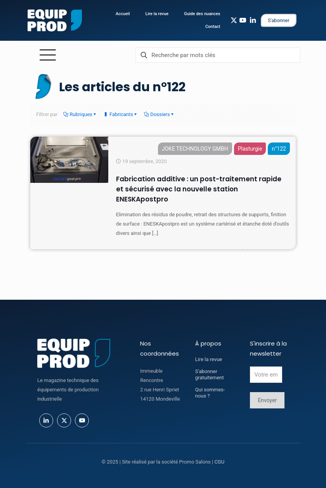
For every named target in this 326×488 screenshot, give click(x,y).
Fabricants (120, 114)
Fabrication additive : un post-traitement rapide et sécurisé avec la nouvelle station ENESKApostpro (198, 189)
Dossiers (159, 114)
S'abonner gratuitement (209, 374)
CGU (219, 462)
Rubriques (80, 114)
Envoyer (267, 400)
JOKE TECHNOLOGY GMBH (195, 149)
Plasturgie (250, 149)
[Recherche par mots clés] (217, 55)
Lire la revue (208, 359)
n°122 (279, 149)
